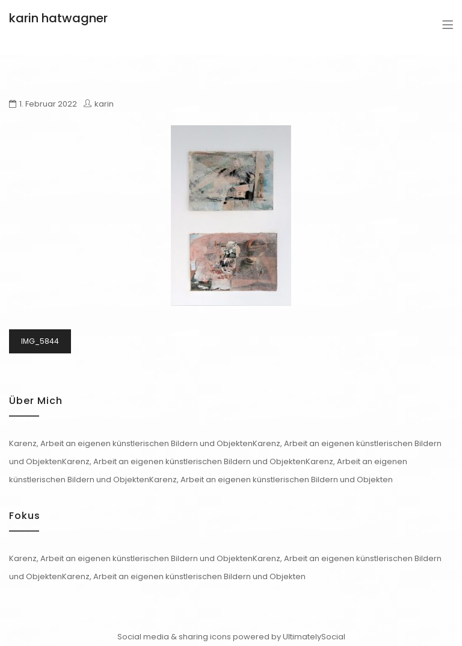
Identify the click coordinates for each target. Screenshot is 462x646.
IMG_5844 (40, 341)
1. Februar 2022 (48, 104)
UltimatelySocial (314, 636)
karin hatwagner (58, 18)
